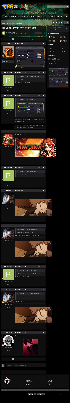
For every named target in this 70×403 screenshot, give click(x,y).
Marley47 (8, 43)
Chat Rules (49, 381)
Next (25, 39)
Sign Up (63, 16)
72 (8, 90)
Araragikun (8, 190)
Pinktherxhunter (11, 32)
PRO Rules (49, 380)
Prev (6, 39)
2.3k (8, 350)
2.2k (8, 149)
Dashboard (21, 16)
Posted (20, 43)
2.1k (8, 208)
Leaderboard (31, 16)
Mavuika (8, 131)
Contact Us (10, 394)
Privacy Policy (28, 381)
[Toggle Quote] (17, 76)
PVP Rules (49, 384)
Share (32, 33)
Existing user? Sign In (54, 16)
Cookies (15, 394)
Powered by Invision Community (62, 394)
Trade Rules (49, 383)
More (39, 16)
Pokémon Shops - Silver (21, 33)
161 (8, 65)
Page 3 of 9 (34, 39)
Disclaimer (27, 380)
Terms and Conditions (30, 383)
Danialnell (54, 40)
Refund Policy (28, 384)
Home (5, 16)
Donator (32, 171)
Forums (13, 16)
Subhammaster (33, 76)
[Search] (53, 7)
